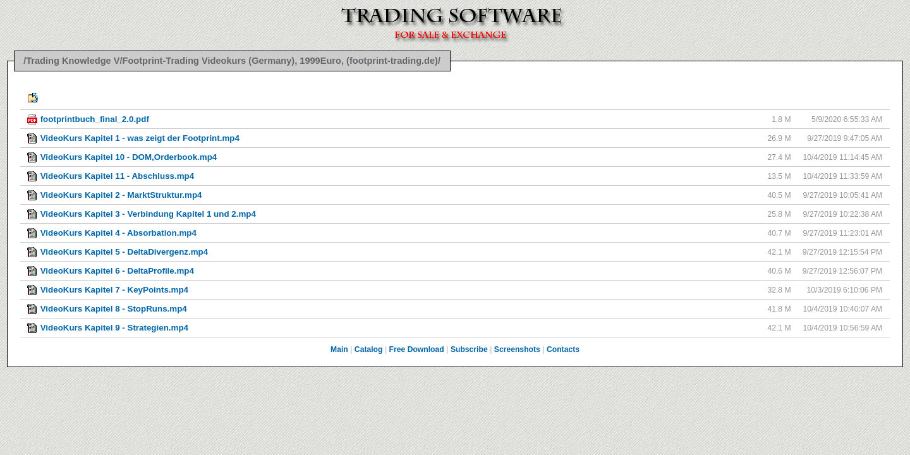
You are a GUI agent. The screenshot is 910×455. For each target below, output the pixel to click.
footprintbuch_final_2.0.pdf (94, 119)
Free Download (416, 349)
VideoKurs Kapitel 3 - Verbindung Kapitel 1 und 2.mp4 (148, 214)
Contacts (563, 349)
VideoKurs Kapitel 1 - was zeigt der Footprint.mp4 (140, 138)
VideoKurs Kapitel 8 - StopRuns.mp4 (113, 308)
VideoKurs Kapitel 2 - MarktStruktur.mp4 (121, 195)
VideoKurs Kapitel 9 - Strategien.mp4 (114, 327)
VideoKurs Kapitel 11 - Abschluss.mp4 (117, 176)
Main (339, 349)
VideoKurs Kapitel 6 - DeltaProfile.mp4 (117, 271)
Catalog (369, 349)
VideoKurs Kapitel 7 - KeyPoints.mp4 (114, 289)
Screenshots (517, 349)
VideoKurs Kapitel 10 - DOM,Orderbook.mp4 (128, 157)
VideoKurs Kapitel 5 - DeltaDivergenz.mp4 (124, 252)
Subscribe (469, 349)
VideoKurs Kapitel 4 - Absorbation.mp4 (118, 233)
